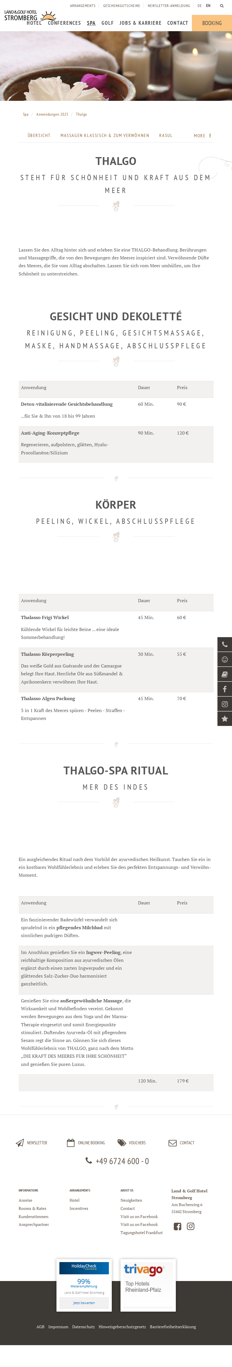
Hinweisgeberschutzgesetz (122, 1326)
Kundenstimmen (33, 1216)
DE (200, 5)
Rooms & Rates (32, 1208)
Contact (180, 1143)
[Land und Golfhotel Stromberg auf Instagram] (191, 1228)
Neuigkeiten (131, 1200)
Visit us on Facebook (139, 1216)
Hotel (74, 1200)
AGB (40, 1326)
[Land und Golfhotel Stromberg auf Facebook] (177, 1228)
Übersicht (39, 135)
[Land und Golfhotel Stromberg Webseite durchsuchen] (222, 5)
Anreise (25, 1200)
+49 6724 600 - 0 (116, 1161)
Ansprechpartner (34, 1224)
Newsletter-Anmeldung (169, 5)
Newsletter (30, 1143)
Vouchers (131, 1143)
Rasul (166, 135)
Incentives (79, 1208)
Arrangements (83, 5)
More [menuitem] (203, 135)
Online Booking (85, 1143)
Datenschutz (83, 1326)
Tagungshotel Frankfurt (142, 1232)
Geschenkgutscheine (121, 5)
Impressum (58, 1326)
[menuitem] (34, 23)
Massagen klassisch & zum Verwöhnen (105, 135)
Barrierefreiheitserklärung (173, 1326)
